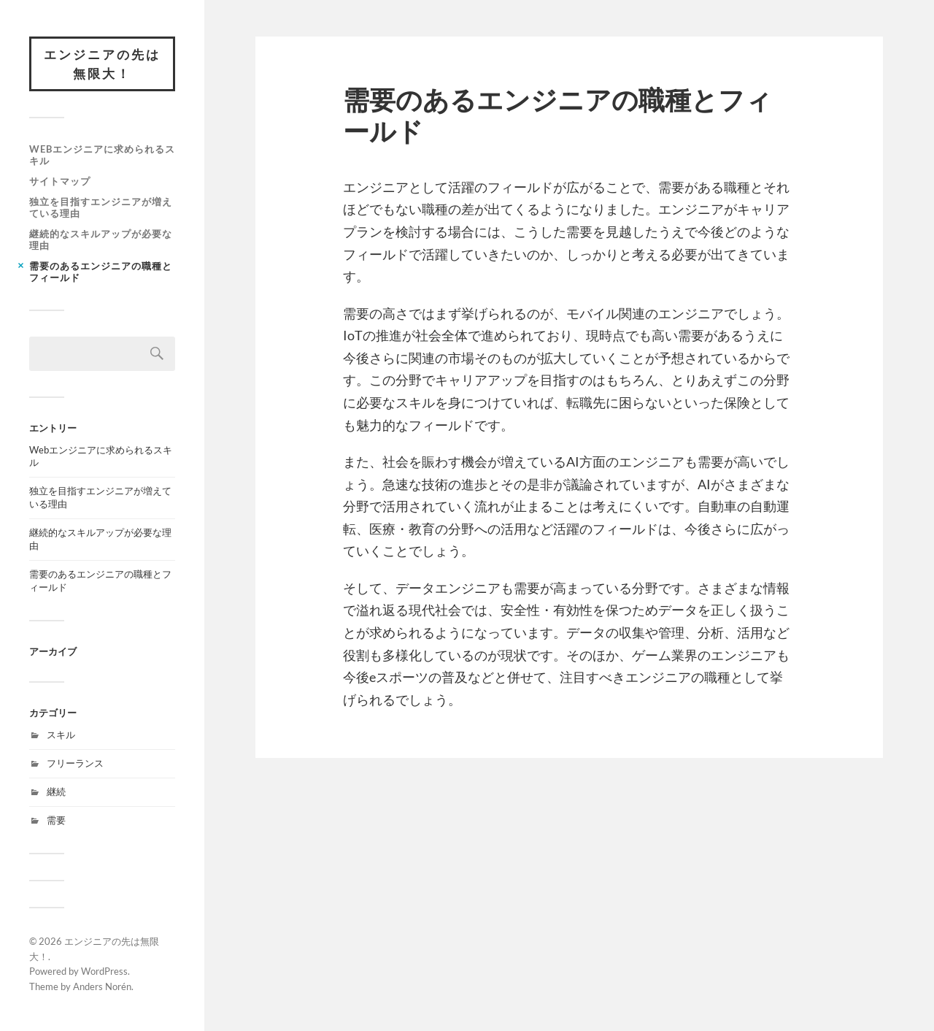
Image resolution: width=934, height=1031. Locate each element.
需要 (56, 820)
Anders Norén (102, 986)
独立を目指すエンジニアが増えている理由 (100, 207)
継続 (56, 791)
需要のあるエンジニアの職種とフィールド (100, 271)
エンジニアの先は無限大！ (102, 64)
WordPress (104, 971)
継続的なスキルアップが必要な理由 (100, 239)
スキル (61, 734)
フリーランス (75, 763)
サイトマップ (59, 181)
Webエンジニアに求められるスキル (102, 154)
